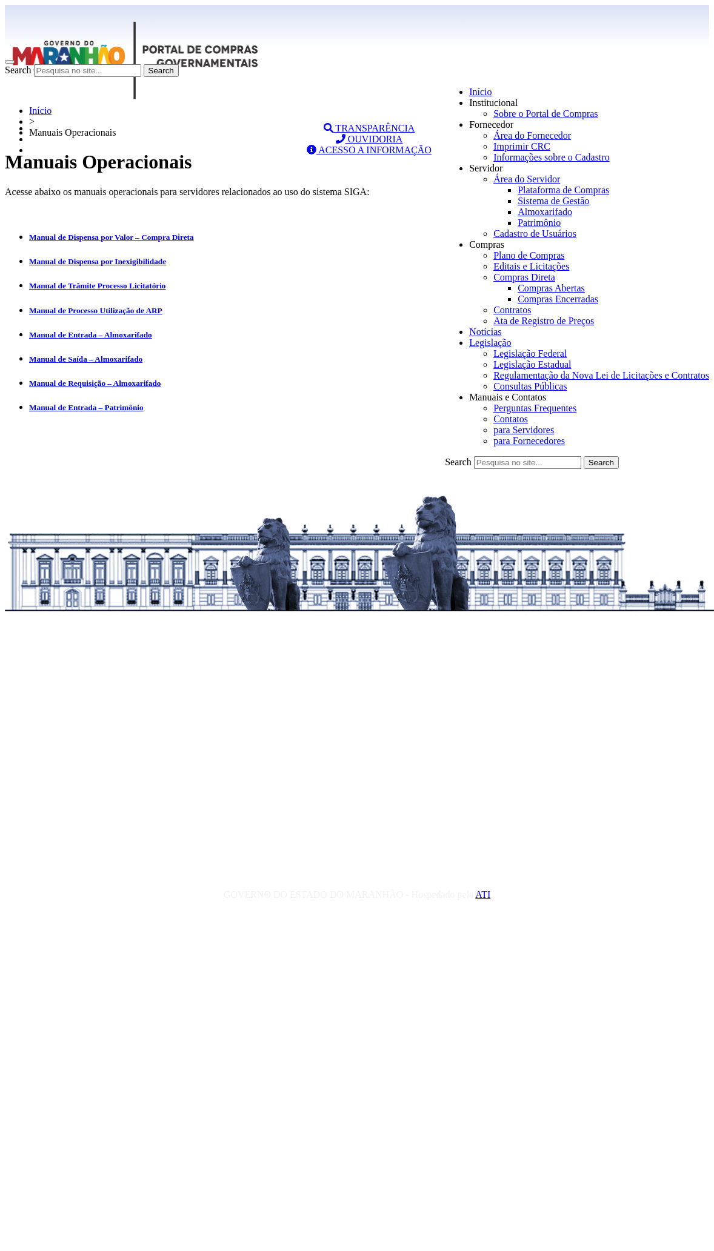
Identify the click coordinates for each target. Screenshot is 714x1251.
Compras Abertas (551, 288)
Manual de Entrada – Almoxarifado (90, 334)
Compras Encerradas (558, 299)
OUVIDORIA (369, 139)
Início (480, 92)
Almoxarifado (545, 212)
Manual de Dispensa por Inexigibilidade (97, 261)
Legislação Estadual (532, 364)
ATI (482, 894)
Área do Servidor (526, 179)
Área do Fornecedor (532, 135)
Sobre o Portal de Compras (545, 113)
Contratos (512, 310)
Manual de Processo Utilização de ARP (95, 310)
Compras (486, 244)
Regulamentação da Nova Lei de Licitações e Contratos (601, 375)
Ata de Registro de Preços (543, 321)
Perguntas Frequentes (534, 408)
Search (18, 70)
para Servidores (523, 430)
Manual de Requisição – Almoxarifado (95, 383)
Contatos (510, 419)
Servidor (485, 168)
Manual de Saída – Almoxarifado (85, 358)
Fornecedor (491, 124)
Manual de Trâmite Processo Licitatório (97, 285)
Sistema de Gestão (553, 201)
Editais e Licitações (531, 266)
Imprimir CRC (521, 146)
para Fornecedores (529, 441)
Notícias (485, 332)
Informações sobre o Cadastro (551, 157)
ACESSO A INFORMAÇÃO (369, 150)
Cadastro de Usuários (534, 233)
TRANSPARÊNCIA (369, 128)
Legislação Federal (530, 353)
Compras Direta (524, 277)
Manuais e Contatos (507, 397)
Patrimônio (539, 222)
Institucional (493, 103)
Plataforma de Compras (563, 190)
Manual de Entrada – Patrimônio (86, 407)
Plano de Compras (528, 255)
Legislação (490, 342)
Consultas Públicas (530, 386)
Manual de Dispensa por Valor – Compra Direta (111, 237)
